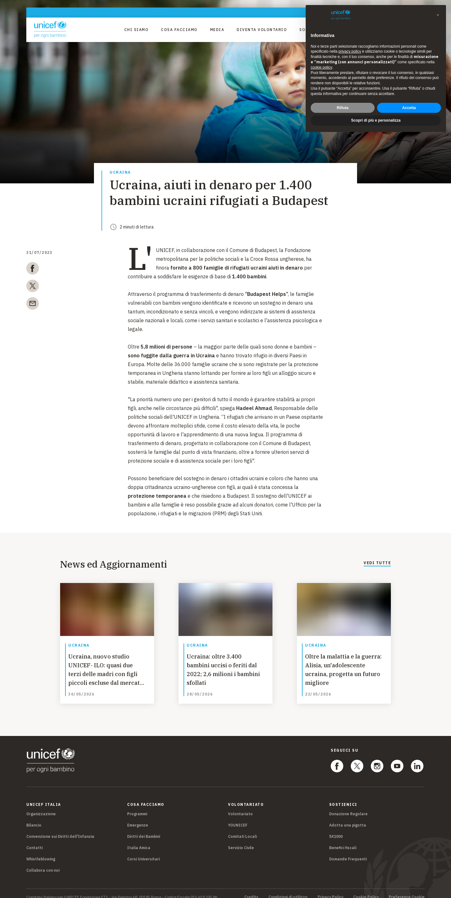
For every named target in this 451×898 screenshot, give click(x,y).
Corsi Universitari (143, 851)
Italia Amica (138, 840)
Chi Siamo (136, 29)
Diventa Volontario (262, 29)
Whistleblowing (40, 851)
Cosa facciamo (179, 29)
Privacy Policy (330, 890)
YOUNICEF (237, 818)
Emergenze (137, 818)
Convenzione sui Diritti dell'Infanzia (60, 829)
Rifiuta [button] (342, 108)
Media (217, 29)
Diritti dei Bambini (143, 829)
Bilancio (33, 818)
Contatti (34, 840)
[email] (32, 304)
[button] (438, 15)
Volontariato (240, 806)
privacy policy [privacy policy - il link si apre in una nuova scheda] (350, 51)
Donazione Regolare (348, 806)
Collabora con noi (43, 863)
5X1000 (336, 829)
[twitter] (32, 287)
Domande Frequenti (348, 851)
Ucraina (120, 173)
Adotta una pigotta (347, 818)
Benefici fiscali (342, 840)
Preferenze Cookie (407, 890)
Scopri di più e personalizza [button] (376, 120)
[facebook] (32, 269)
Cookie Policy (366, 890)
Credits (251, 890)
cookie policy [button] (321, 67)
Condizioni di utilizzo (288, 890)
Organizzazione (41, 806)
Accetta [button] (409, 108)
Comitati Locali (242, 829)
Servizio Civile (241, 840)
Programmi (137, 806)
